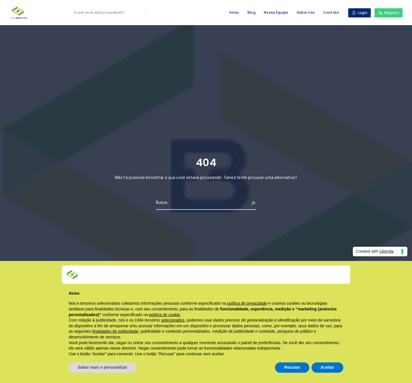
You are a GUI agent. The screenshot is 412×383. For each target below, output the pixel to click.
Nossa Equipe (276, 12)
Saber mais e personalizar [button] (102, 367)
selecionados (173, 320)
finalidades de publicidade (115, 331)
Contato (331, 12)
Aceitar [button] (327, 367)
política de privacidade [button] (247, 303)
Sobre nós (306, 12)
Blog (251, 12)
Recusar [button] (292, 367)
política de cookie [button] (164, 314)
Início (234, 12)
